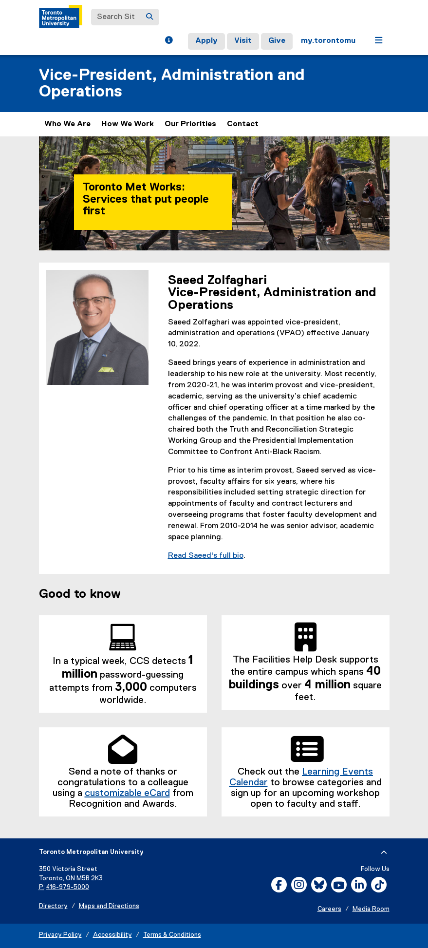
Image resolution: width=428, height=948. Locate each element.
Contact (243, 124)
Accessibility (112, 935)
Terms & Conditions (172, 935)
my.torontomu (328, 41)
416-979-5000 (67, 887)
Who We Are (67, 124)
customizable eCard (127, 793)
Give (276, 41)
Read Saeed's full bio (205, 556)
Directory (53, 906)
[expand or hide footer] (384, 852)
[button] (169, 41)
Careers (329, 909)
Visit (243, 41)
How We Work (127, 124)
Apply (206, 41)
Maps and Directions (109, 906)
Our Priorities (190, 124)
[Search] (149, 17)
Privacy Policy (60, 935)
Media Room (371, 909)
